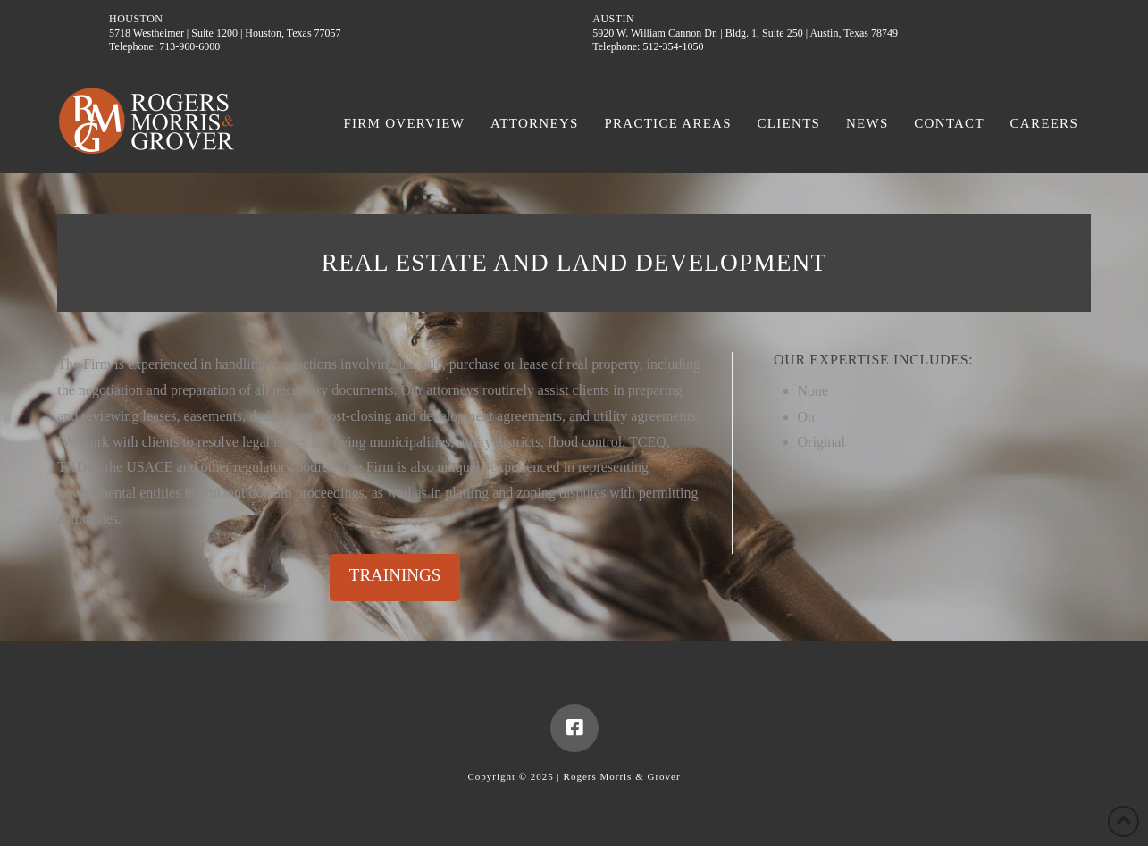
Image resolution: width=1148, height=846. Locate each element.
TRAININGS (394, 574)
